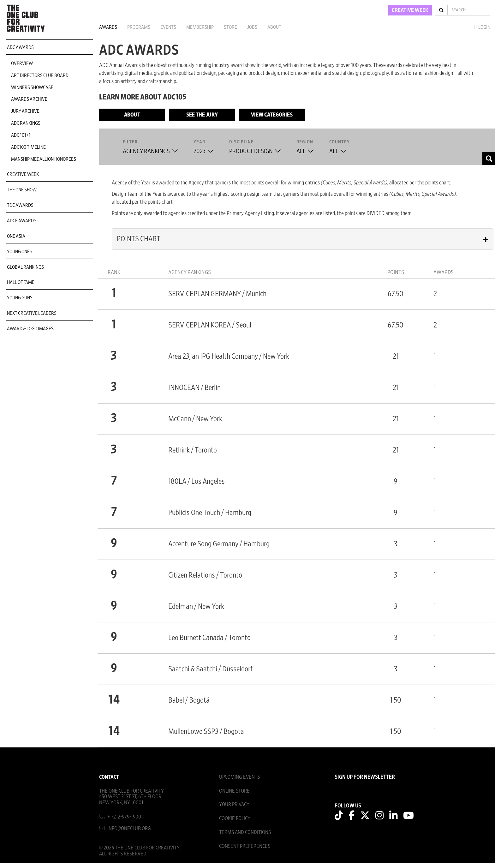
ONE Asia (16, 236)
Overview (22, 63)
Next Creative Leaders (32, 313)
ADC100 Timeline (28, 147)
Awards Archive (29, 99)
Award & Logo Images (30, 328)
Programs (138, 27)
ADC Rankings (25, 123)
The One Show (22, 189)
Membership (200, 27)
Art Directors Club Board (40, 75)
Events (168, 27)
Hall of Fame (20, 282)
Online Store (234, 791)
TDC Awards (20, 205)
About (274, 27)
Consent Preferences (244, 846)
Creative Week (23, 174)
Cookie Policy (234, 818)
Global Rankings (25, 267)
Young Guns (20, 297)
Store (230, 27)
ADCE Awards (21, 220)
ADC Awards (20, 47)
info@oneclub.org (129, 828)
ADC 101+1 (21, 135)
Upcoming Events (239, 777)
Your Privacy (234, 804)
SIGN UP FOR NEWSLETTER (365, 777)
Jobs (252, 27)
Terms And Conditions (245, 832)
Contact (109, 777)
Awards (108, 27)
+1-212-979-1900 (124, 816)
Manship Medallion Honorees (43, 159)
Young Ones (19, 251)
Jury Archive (25, 111)
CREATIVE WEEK (410, 10)
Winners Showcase (32, 87)
